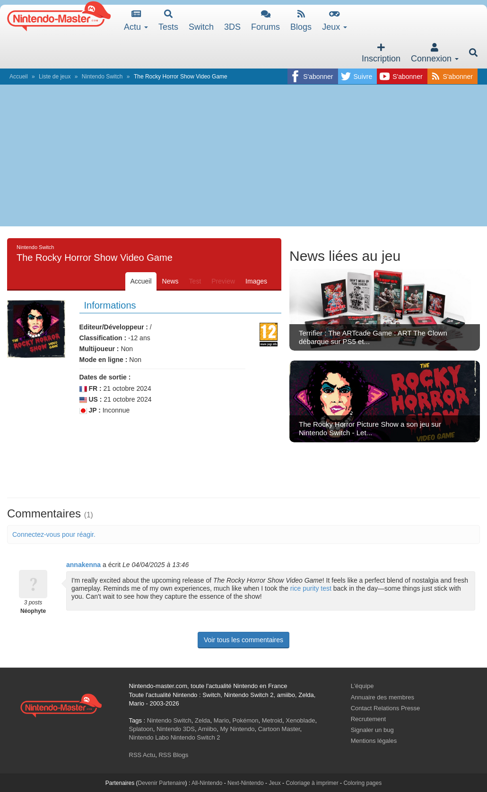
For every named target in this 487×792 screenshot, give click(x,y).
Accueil (18, 76)
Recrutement (368, 719)
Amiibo (207, 728)
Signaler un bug (372, 729)
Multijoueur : (99, 349)
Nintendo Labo (149, 737)
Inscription (381, 53)
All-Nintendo (206, 783)
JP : (90, 410)
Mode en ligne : (103, 359)
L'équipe (362, 685)
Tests (168, 20)
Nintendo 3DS (176, 728)
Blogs (301, 20)
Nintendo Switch (102, 76)
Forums (265, 20)
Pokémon (246, 720)
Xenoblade (300, 720)
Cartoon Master (279, 728)
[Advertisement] (243, 155)
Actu (136, 20)
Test (195, 281)
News (170, 281)
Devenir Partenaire (161, 783)
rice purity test (310, 588)
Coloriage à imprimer (312, 783)
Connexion (435, 53)
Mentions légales (374, 740)
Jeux (334, 20)
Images (256, 281)
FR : (90, 389)
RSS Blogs (173, 754)
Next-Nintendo (245, 783)
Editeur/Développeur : (113, 327)
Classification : (103, 338)
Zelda (202, 720)
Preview (223, 281)
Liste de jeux (54, 76)
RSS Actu (142, 754)
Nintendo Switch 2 (195, 737)
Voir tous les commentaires (243, 640)
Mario (221, 720)
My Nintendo (237, 728)
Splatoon (141, 728)
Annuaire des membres (382, 697)
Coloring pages (362, 783)
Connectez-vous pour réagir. (54, 534)
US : (90, 400)
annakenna (83, 564)
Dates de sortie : (105, 377)
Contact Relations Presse (385, 708)
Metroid (272, 720)
